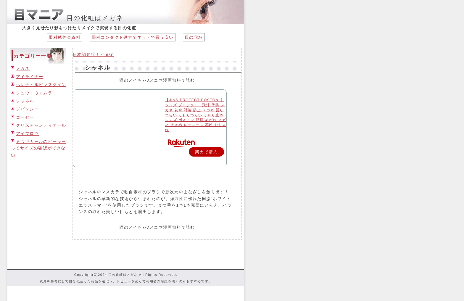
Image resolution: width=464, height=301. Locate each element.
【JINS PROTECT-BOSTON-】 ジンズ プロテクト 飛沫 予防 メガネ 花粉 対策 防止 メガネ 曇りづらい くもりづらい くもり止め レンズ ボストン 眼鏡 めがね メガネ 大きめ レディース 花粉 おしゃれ (195, 115)
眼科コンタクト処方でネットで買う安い (133, 37)
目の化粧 (194, 37)
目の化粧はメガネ (95, 18)
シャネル (97, 67)
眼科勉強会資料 (64, 37)
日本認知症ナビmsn (93, 54)
